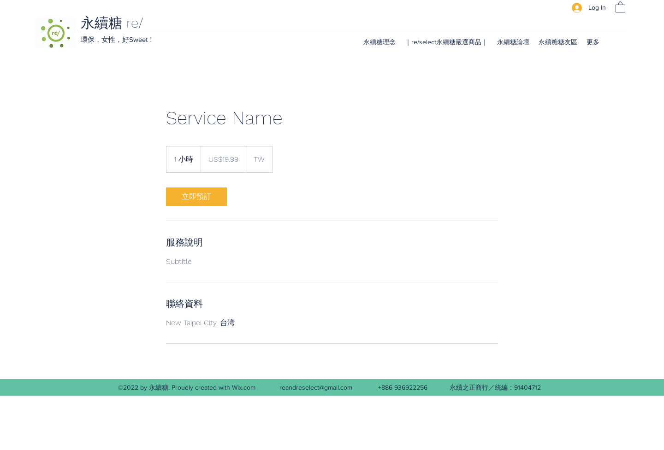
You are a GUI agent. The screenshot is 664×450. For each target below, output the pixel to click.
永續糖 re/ (112, 23)
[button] (620, 6)
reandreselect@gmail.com (315, 387)
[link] (196, 196)
